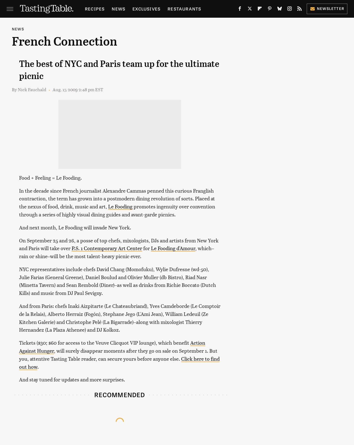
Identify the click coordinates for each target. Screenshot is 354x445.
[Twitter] (250, 10)
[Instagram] (289, 10)
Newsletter (327, 8)
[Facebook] (240, 10)
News (118, 9)
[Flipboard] (259, 10)
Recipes (95, 9)
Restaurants (184, 9)
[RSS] (299, 10)
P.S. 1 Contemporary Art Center (107, 248)
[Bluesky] (279, 10)
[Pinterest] (269, 10)
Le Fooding (120, 206)
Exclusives (146, 9)
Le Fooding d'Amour (173, 248)
